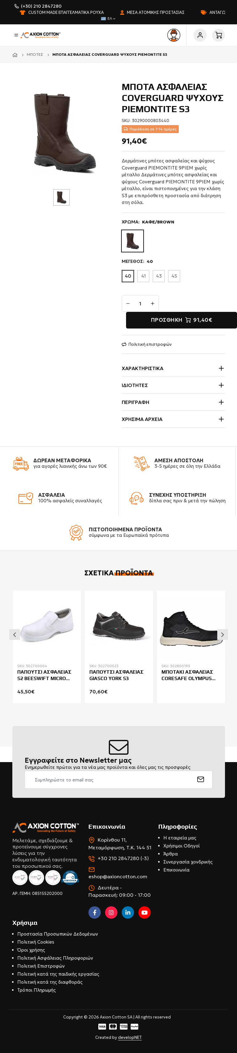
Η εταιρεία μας (179, 838)
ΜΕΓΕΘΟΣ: (137, 261)
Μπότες (35, 54)
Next (222, 634)
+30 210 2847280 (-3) (123, 858)
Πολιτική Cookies (35, 942)
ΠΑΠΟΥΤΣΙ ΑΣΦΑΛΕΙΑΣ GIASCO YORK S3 (116, 675)
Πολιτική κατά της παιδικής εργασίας (58, 974)
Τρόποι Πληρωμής (36, 990)
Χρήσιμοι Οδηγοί (181, 846)
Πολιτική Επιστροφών (41, 966)
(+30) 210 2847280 (41, 6)
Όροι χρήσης (31, 950)
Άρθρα (170, 854)
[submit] (201, 780)
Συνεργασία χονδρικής (188, 862)
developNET (130, 1037)
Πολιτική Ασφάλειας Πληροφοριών (55, 958)
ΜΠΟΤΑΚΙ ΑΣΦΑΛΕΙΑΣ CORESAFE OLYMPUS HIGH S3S (187, 675)
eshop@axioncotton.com (117, 876)
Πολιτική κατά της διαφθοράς (50, 982)
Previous (14, 634)
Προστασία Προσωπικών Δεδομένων (57, 934)
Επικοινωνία (176, 870)
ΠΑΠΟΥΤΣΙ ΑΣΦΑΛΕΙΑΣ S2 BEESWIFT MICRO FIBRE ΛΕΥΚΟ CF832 (44, 675)
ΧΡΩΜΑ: (148, 222)
